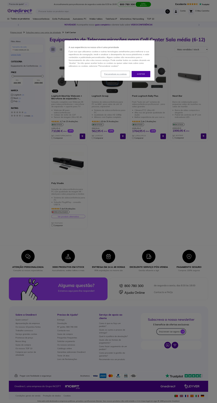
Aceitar (141, 74)
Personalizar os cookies (115, 74)
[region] (109, 60)
